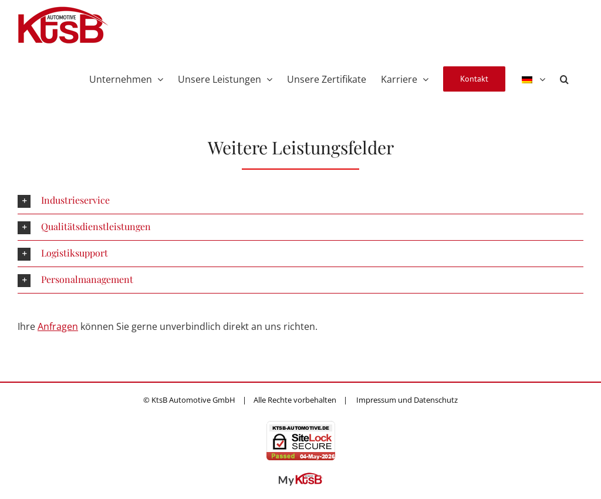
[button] (564, 78)
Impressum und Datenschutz (407, 400)
